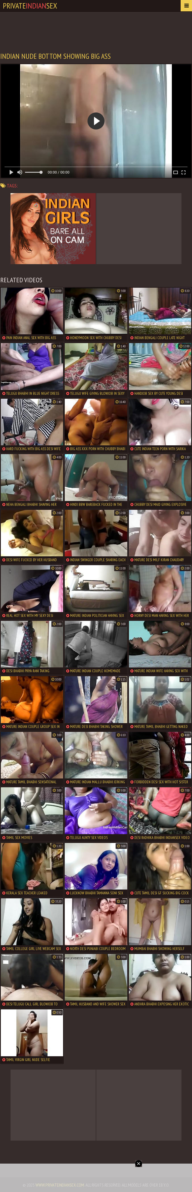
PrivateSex (30, 5)
